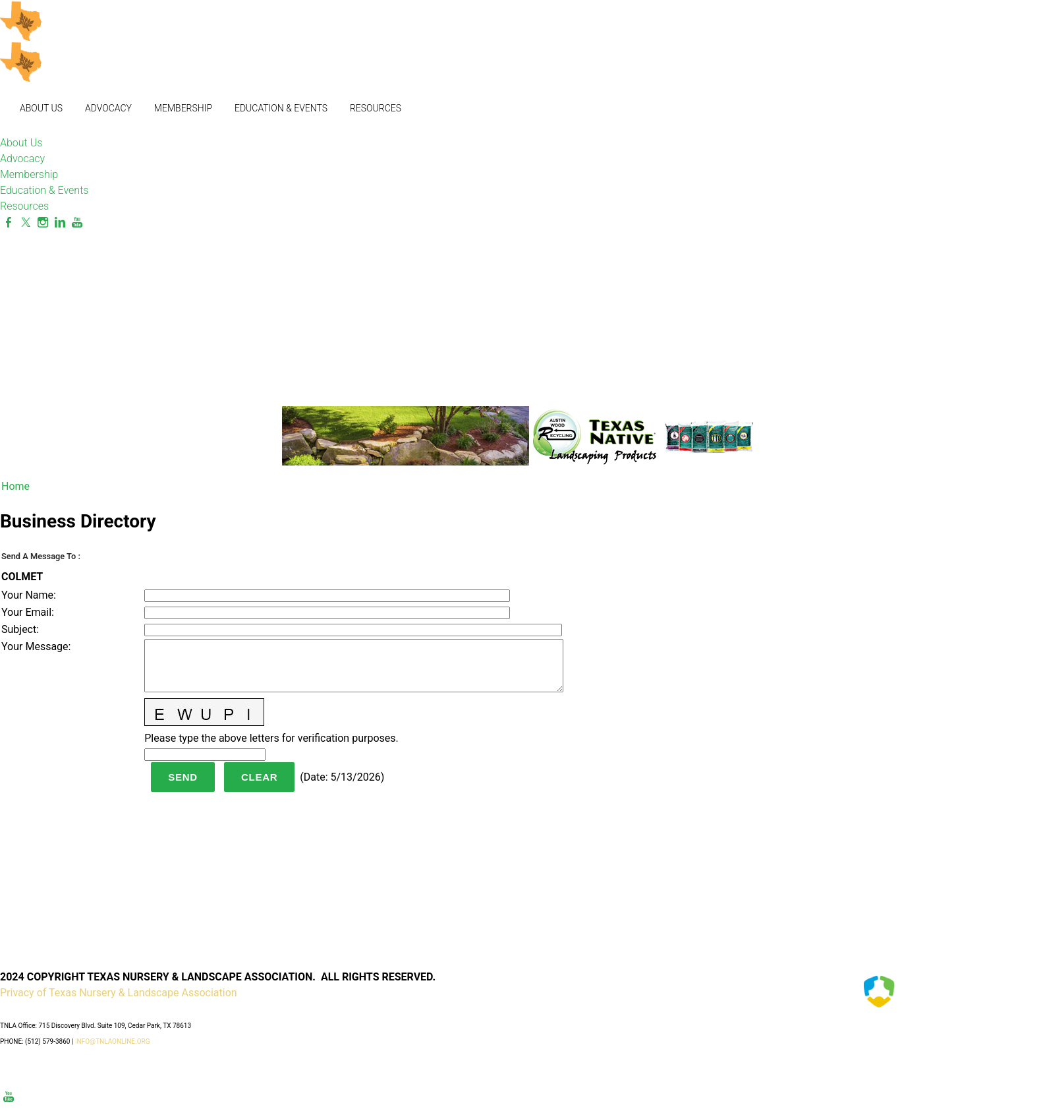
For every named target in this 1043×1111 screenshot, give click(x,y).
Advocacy (108, 108)
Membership (183, 108)
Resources (375, 108)
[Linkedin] (60, 222)
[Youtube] (77, 222)
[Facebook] (8, 222)
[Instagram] (43, 222)
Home (15, 486)
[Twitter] (25, 222)
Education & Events (281, 108)
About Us (41, 108)
